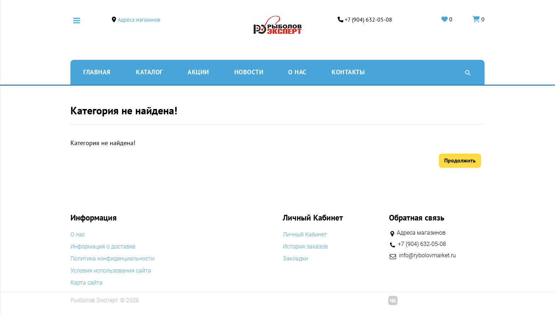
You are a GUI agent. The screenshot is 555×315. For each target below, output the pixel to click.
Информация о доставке (102, 247)
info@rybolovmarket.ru (427, 255)
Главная (96, 72)
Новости (249, 72)
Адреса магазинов (139, 19)
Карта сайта (86, 283)
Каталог (149, 72)
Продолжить (460, 160)
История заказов (305, 247)
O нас (297, 72)
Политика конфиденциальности (112, 259)
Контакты (348, 72)
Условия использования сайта (110, 271)
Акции (198, 72)
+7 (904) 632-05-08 (368, 19)
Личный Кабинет (305, 234)
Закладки (295, 259)
